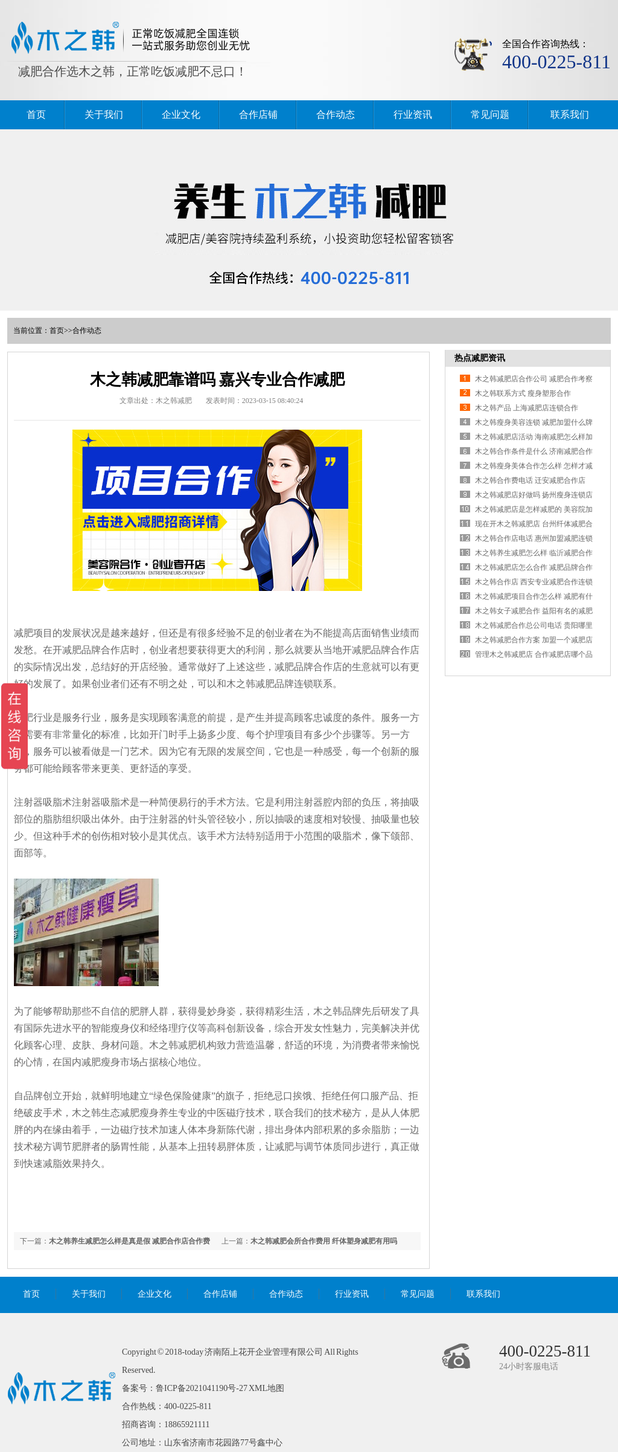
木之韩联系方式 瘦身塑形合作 (523, 393)
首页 (36, 114)
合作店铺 (258, 114)
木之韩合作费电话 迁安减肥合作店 (530, 480)
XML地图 (266, 1388)
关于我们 (103, 114)
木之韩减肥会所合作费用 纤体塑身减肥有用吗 (323, 1241)
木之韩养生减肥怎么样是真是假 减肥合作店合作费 (129, 1241)
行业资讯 (412, 114)
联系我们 (569, 114)
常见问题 (490, 114)
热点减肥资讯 (479, 358)
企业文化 (181, 114)
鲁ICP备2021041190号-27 (201, 1388)
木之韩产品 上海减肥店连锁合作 (526, 408)
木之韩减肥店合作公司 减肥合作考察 (534, 379)
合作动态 (335, 114)
